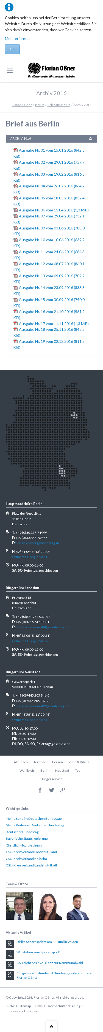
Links (39, 1006)
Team (79, 770)
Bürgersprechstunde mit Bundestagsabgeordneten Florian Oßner (54, 975)
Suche (10, 1006)
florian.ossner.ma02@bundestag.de (42, 706)
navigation (10, 71)
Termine (40, 762)
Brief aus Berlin (59, 105)
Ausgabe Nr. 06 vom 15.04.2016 (54, 210)
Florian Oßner (22, 105)
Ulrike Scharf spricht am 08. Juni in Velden (47, 942)
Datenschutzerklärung (63, 1006)
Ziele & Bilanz (79, 762)
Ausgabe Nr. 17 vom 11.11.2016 (54, 323)
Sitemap (25, 1006)
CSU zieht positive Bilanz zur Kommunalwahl (49, 963)
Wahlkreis (27, 770)
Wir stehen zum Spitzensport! (38, 952)
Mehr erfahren (17, 38)
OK (12, 49)
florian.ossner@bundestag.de (37, 543)
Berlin (39, 105)
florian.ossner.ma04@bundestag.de (42, 627)
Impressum (14, 1011)
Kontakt (32, 1011)
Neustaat (62, 770)
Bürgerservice (51, 779)
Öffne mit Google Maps (29, 557)
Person (57, 762)
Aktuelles (21, 762)
